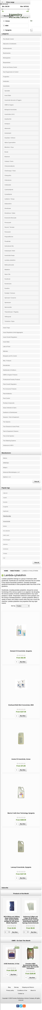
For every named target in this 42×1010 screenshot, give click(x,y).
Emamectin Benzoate (10, 217)
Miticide (5, 526)
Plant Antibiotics (7, 393)
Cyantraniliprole (9, 189)
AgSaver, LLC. (7, 477)
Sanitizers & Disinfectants (10, 412)
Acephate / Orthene (10, 137)
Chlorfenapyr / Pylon (10, 170)
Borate (6, 152)
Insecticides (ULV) (9, 114)
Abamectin (7, 128)
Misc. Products (7, 360)
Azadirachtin (8, 119)
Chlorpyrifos (8, 175)
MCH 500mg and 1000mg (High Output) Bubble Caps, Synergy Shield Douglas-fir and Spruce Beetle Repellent (11, 920)
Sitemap (16, 987)
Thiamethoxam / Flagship (11, 312)
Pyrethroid (7, 279)
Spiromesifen (8, 307)
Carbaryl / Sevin (9, 161)
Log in (2, 7)
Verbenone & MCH (8, 445)
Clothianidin (8, 185)
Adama (5, 458)
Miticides (5, 351)
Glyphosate (5, 511)
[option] (12, 916)
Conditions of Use (22, 990)
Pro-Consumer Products (9, 389)
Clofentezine (8, 180)
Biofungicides (6, 57)
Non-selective (6, 530)
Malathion (7, 269)
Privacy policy (10, 990)
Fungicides (6, 76)
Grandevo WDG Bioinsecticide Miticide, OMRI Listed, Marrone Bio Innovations (30, 966)
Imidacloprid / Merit (10, 250)
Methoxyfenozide (9, 265)
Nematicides (6, 365)
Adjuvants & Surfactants (9, 43)
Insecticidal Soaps (10, 255)
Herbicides (6, 81)
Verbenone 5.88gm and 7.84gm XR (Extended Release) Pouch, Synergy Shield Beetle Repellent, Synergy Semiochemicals (30, 920)
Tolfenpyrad (8, 316)
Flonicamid (8, 232)
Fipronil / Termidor (9, 227)
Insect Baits (8, 95)
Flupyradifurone (9, 236)
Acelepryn (7, 123)
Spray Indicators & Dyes (9, 407)
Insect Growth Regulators (10, 337)
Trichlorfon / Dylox (9, 321)
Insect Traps (6, 327)
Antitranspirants (7, 48)
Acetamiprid (8, 133)
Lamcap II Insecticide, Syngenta (21, 867)
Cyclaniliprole (8, 194)
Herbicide (7, 516)
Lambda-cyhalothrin (10, 260)
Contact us (21, 993)
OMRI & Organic (9, 105)
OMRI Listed (6, 535)
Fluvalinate (8, 241)
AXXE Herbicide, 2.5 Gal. (11, 964)
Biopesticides (6, 62)
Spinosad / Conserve (10, 297)
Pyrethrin (7, 288)
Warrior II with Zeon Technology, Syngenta (21, 813)
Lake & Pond (6, 346)
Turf (4, 558)
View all (36, 481)
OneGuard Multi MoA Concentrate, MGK (21, 705)
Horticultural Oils (9, 246)
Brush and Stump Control (10, 67)
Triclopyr (5, 553)
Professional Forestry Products (11, 379)
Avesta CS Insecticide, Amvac (21, 759)
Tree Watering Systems (9, 440)
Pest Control (6, 398)
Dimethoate (8, 208)
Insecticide (6, 521)
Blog (9, 987)
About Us (33, 990)
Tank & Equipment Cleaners (10, 431)
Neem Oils (7, 274)
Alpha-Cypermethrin (10, 142)
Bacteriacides (7, 53)
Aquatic (5, 497)
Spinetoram (8, 302)
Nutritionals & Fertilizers (9, 370)
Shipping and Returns (28, 987)
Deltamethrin (8, 203)
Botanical (7, 156)
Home (6, 571)
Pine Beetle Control (8, 39)
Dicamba (5, 502)
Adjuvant (5, 493)
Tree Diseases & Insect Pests (11, 426)
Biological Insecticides (11, 109)
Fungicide (5, 506)
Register (2, 5)
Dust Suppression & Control (10, 72)
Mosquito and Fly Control (10, 356)
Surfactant (5, 549)
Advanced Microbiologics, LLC (11, 472)
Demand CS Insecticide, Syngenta (21, 651)
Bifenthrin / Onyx (9, 147)
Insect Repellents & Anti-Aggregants (13, 332)
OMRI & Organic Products (10, 374)
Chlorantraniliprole (10, 166)
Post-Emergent (6, 539)
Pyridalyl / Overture (10, 293)
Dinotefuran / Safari (10, 213)
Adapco (5, 467)
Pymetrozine (8, 283)
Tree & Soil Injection (8, 436)
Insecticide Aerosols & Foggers (13, 100)
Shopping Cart (4, 12)
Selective (5, 544)
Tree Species (6, 421)
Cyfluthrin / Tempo (9, 199)
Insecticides (6, 86)
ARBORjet (6, 462)
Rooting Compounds (8, 403)
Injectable (7, 90)
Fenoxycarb (8, 222)
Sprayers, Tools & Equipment (11, 417)
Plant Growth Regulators (10, 384)
